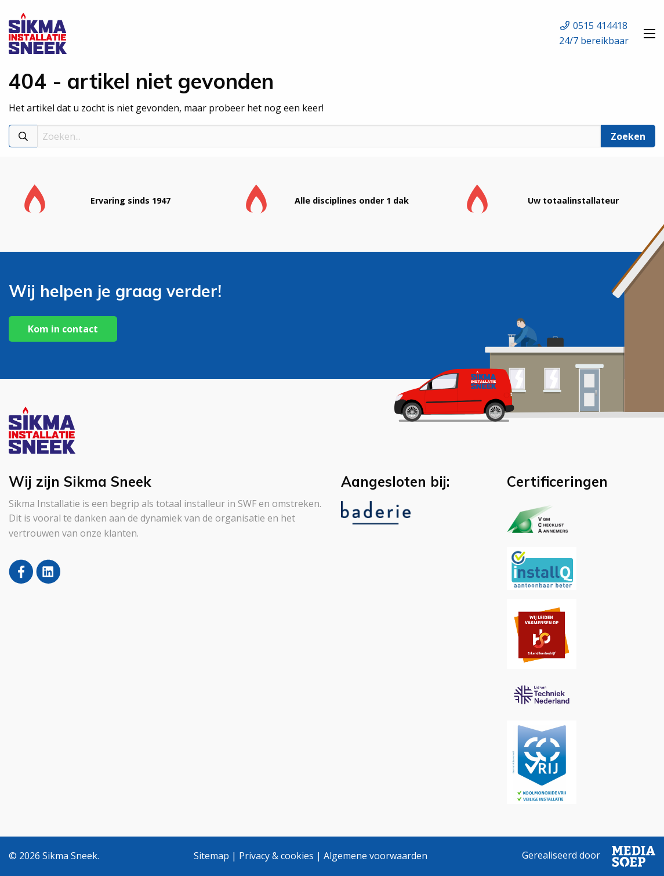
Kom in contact (63, 329)
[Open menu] (649, 33)
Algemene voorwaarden (375, 855)
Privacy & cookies (276, 855)
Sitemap (211, 855)
